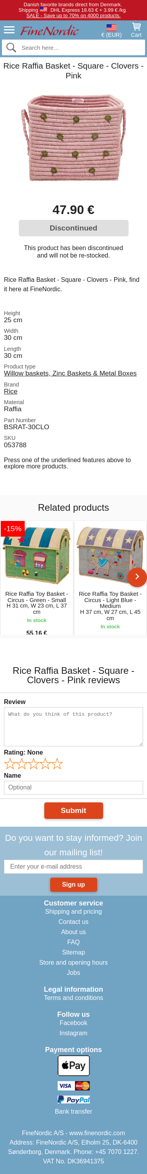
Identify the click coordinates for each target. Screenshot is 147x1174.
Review (14, 702)
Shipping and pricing (73, 911)
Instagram (73, 1033)
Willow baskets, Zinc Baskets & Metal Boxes (70, 373)
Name (12, 775)
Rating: (23, 752)
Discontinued (74, 228)
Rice (11, 391)
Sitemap (73, 952)
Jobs (73, 972)
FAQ (73, 942)
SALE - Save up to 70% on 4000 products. (73, 15)
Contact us (73, 921)
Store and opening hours (73, 962)
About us (73, 932)
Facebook (73, 1023)
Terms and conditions (73, 997)
